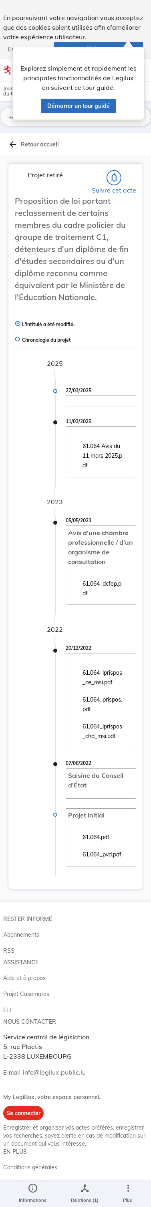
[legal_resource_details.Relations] (85, 1194)
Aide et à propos (24, 978)
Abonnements (21, 934)
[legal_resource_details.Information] (32, 1194)
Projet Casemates (26, 994)
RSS (8, 950)
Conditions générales (30, 1167)
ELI (7, 1010)
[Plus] (128, 1194)
